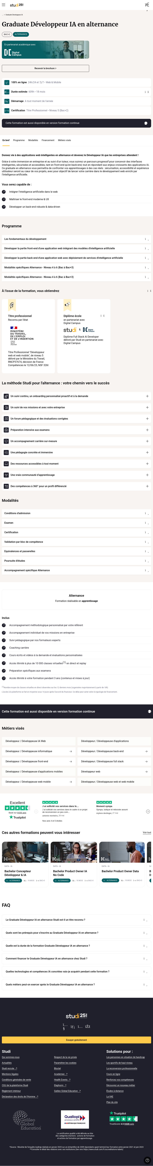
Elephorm (58, 1085)
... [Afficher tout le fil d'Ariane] (2, 15)
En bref (6, 140)
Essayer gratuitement (76, 1040)
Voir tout (147, 832)
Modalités (33, 140)
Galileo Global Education (66, 1091)
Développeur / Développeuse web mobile (28, 781)
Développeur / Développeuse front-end (27, 761)
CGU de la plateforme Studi (15, 1085)
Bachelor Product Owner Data (120, 871)
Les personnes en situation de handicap (125, 1057)
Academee (59, 1074)
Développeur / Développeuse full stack (102, 761)
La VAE (109, 1096)
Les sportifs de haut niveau (119, 1063)
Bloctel (57, 1068)
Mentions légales (10, 1074)
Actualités (7, 1063)
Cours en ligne (113, 1074)
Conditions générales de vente (16, 1079)
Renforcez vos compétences (120, 1079)
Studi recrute (8, 1068)
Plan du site (112, 1102)
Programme (19, 140)
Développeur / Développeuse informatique (29, 751)
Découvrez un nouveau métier (120, 1085)
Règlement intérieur (11, 1091)
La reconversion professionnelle (121, 1068)
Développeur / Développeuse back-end (102, 751)
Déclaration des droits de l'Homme (18, 1096)
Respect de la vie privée (65, 1057)
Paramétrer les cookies (65, 1063)
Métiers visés (64, 140)
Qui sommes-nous (10, 1057)
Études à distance (115, 1091)
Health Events (60, 1079)
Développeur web (90, 771)
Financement (48, 140)
